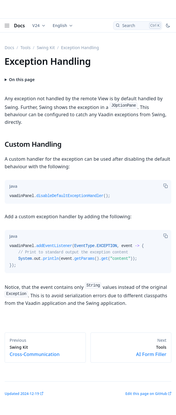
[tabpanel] (88, 198)
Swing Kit (46, 47)
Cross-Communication (45, 351)
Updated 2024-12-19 (22, 393)
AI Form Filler (131, 351)
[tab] (13, 186)
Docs (19, 25)
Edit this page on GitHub (146, 393)
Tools (25, 47)
